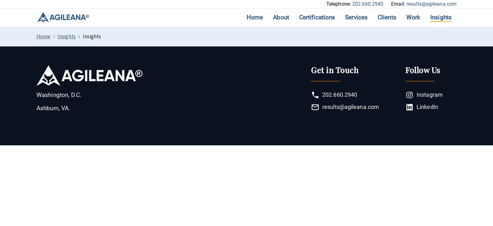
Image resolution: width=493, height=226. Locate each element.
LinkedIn (421, 107)
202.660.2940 (367, 4)
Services (356, 17)
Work (413, 17)
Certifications (317, 17)
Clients (387, 17)
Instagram (424, 95)
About (281, 17)
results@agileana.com (432, 4)
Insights (440, 17)
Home (254, 17)
